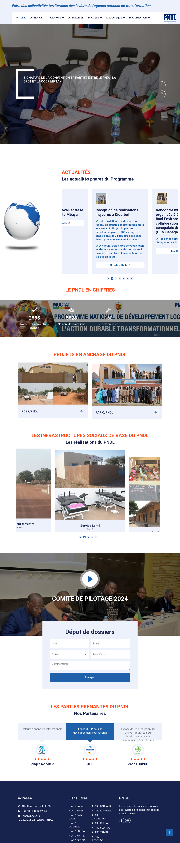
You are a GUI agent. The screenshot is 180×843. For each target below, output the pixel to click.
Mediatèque (114, 17)
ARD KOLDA (101, 823)
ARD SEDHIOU (102, 827)
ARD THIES (77, 810)
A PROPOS (36, 17)
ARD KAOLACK (103, 806)
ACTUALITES (76, 17)
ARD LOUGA (78, 831)
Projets (93, 17)
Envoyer (90, 687)
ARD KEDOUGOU (98, 838)
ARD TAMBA (101, 832)
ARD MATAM (78, 835)
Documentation (140, 17)
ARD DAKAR (77, 806)
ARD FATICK (78, 840)
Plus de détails (120, 279)
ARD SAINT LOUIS (76, 817)
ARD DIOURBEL (74, 825)
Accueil (20, 17)
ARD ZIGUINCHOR (99, 817)
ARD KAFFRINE (103, 810)
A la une (55, 17)
